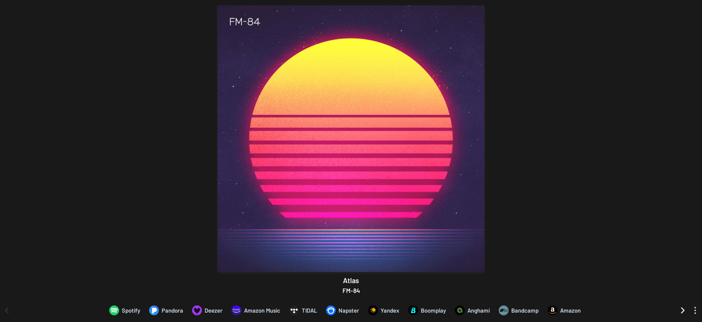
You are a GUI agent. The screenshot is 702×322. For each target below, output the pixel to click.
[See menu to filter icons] (695, 310)
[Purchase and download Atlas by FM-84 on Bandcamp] (518, 310)
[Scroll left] (7, 310)
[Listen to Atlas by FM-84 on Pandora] (166, 310)
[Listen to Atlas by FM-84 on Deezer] (207, 310)
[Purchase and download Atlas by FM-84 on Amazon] (564, 310)
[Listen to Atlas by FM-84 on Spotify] (125, 310)
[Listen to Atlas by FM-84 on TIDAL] (303, 310)
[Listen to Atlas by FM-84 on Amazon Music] (256, 310)
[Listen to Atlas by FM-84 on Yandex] (383, 310)
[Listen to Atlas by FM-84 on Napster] (342, 310)
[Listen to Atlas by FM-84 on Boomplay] (427, 310)
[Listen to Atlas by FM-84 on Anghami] (472, 310)
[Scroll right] (683, 310)
